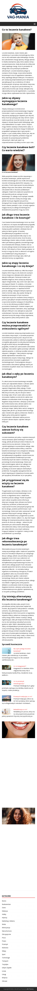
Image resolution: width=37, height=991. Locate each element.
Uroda (4, 971)
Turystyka (5, 964)
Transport (5, 961)
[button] (34, 23)
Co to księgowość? (20, 666)
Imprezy (4, 918)
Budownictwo (6, 904)
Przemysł (5, 944)
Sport (3, 954)
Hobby (4, 914)
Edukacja (5, 911)
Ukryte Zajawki (6, 968)
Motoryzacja (6, 928)
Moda (4, 924)
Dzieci (4, 908)
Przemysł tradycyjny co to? (23, 696)
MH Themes (30, 989)
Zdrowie (4, 981)
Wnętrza (4, 978)
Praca (4, 938)
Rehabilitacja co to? (20, 709)
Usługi (4, 974)
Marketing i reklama (8, 921)
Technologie (6, 958)
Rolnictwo (5, 948)
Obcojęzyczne (6, 934)
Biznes (4, 901)
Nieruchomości (7, 931)
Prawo (4, 941)
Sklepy (4, 951)
